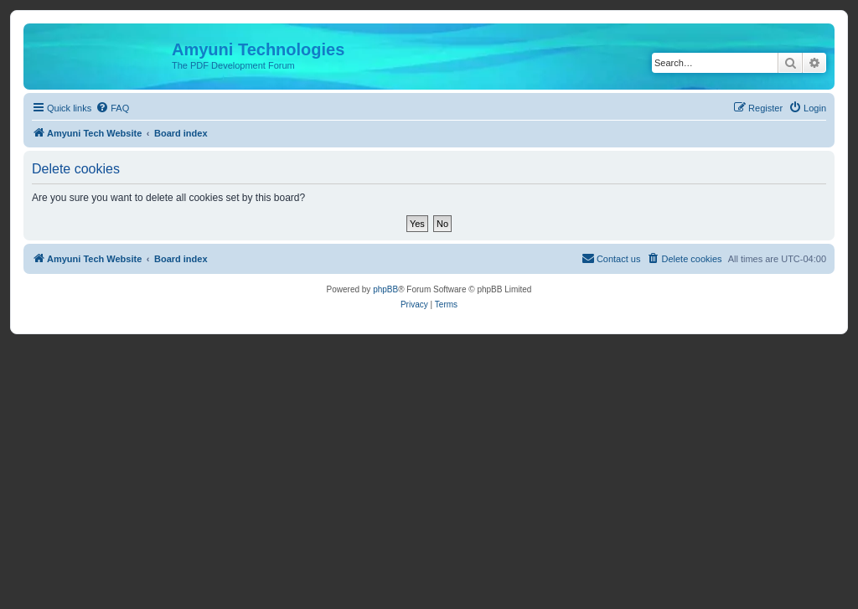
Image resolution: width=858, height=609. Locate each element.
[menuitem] (112, 108)
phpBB (385, 289)
